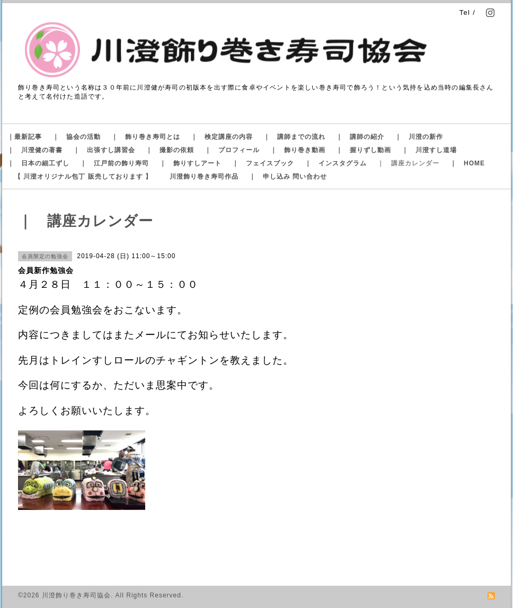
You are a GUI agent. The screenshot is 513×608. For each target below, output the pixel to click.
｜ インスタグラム (336, 163)
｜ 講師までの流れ (294, 136)
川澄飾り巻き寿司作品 (204, 176)
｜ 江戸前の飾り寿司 (114, 163)
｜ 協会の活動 (76, 136)
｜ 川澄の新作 (419, 136)
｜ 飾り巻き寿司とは (145, 136)
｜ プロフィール (232, 150)
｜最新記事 (24, 136)
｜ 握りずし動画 (363, 150)
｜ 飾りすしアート (191, 163)
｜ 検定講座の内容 (222, 136)
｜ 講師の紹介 (360, 136)
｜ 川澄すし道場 (429, 150)
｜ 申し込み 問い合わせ (288, 176)
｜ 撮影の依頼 (170, 150)
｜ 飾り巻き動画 (297, 150)
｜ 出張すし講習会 (104, 150)
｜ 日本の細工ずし (38, 163)
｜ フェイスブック (263, 163)
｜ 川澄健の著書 (35, 150)
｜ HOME (467, 163)
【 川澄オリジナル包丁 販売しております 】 (83, 176)
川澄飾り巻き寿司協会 (76, 595)
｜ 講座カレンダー (408, 163)
